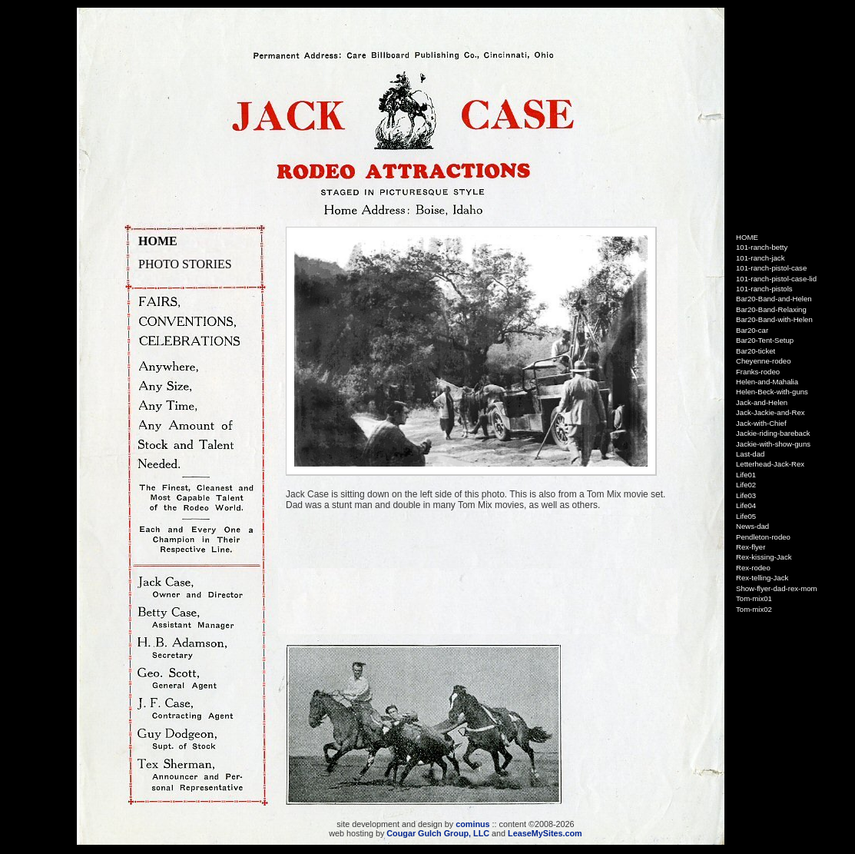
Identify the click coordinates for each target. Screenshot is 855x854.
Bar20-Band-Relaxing (771, 309)
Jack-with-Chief (761, 423)
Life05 (746, 516)
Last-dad (750, 454)
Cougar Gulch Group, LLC (437, 833)
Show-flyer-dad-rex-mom (776, 588)
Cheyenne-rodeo (763, 361)
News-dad (752, 526)
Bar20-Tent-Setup (765, 340)
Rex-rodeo (753, 567)
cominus (472, 824)
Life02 (746, 484)
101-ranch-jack (760, 258)
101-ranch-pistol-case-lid (776, 278)
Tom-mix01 (754, 598)
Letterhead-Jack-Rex (770, 464)
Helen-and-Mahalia (767, 381)
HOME (157, 241)
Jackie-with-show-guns (773, 444)
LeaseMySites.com (545, 833)
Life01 (746, 474)
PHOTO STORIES (185, 264)
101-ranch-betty (761, 247)
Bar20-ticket (755, 351)
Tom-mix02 (754, 609)
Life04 (746, 505)
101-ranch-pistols (764, 288)
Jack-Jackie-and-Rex (770, 412)
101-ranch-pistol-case (771, 268)
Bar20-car (752, 330)
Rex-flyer (750, 547)
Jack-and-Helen (761, 402)
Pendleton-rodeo (763, 537)
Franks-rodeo (758, 371)
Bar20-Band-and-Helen (774, 298)
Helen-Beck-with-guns (772, 391)
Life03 (746, 495)
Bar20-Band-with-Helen (774, 319)
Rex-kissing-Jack (764, 557)
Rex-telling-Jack (762, 577)
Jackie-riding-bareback (773, 433)
